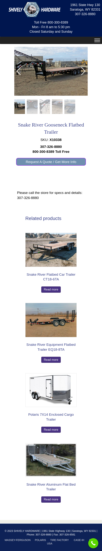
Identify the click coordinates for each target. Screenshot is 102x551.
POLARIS (40, 540)
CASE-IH (79, 540)
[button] (83, 71)
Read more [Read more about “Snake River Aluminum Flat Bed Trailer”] (51, 499)
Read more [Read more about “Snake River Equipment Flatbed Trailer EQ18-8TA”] (51, 359)
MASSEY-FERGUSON (18, 540)
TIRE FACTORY (59, 540)
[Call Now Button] (93, 543)
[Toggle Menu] (97, 40)
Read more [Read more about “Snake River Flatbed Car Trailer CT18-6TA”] (51, 289)
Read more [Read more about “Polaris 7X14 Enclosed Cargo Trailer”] (51, 429)
